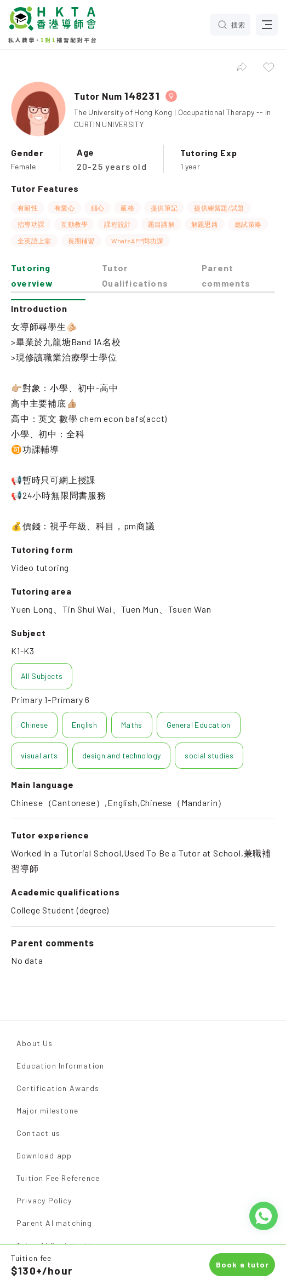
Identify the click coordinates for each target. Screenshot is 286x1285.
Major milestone (47, 1110)
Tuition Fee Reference (58, 1178)
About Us (34, 1043)
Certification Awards (57, 1088)
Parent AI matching (54, 1222)
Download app (44, 1155)
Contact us (38, 1133)
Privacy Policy (44, 1200)
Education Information (60, 1065)
